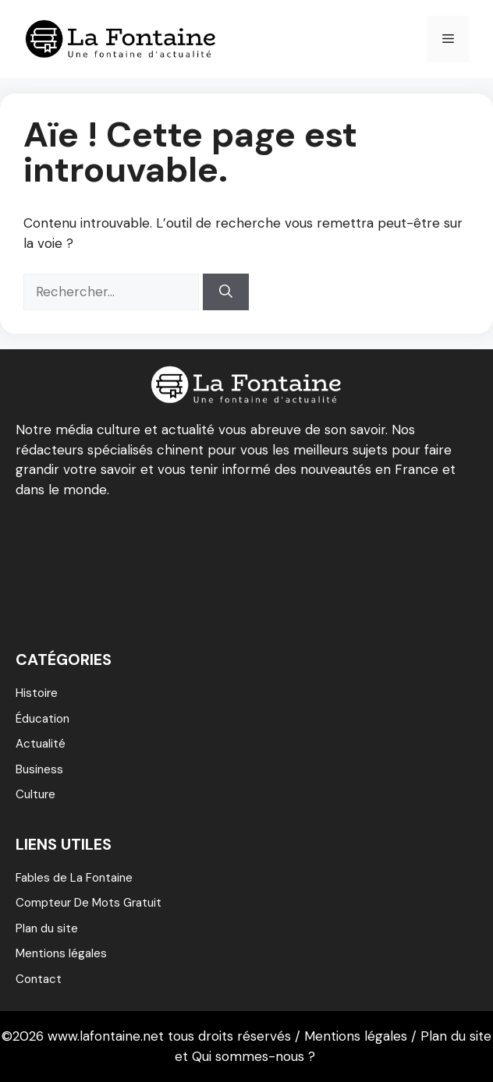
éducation (42, 719)
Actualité (41, 743)
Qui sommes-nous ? (253, 1056)
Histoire (37, 693)
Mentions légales (61, 953)
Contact (39, 979)
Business (39, 769)
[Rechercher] (226, 292)
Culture (35, 794)
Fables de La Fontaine (74, 878)
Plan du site (47, 928)
